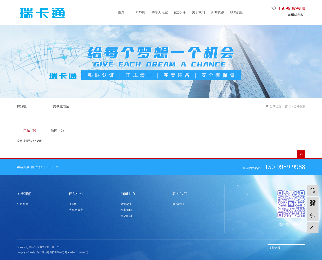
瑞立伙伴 (179, 12)
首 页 (288, 106)
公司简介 (22, 204)
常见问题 (126, 216)
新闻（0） (58, 130)
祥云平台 (57, 247)
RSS (48, 167)
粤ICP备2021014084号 (77, 252)
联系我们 (236, 12)
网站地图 (37, 167)
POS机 (140, 12)
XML (56, 167)
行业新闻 (126, 210)
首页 (121, 12)
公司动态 (126, 204)
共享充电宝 (160, 12)
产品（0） (30, 130)
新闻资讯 (217, 12)
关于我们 (198, 12)
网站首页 (23, 167)
